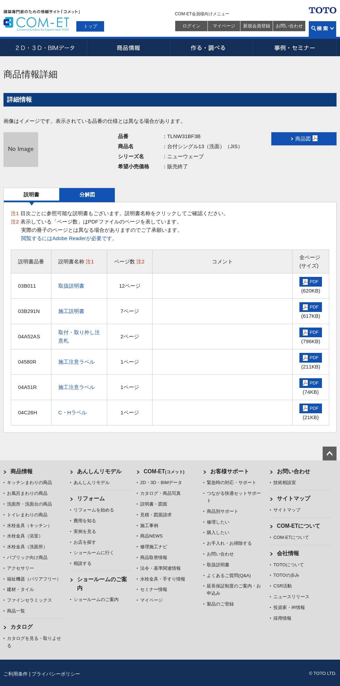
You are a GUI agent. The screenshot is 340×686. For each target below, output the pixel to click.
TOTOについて (288, 564)
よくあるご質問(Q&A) (229, 575)
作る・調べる (211, 47)
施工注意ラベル (76, 362)
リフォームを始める (94, 510)
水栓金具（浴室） (25, 536)
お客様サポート (229, 471)
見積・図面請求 (156, 514)
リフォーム (91, 498)
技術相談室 (284, 482)
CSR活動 (282, 585)
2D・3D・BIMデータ (45, 47)
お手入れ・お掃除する (229, 543)
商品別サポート (222, 511)
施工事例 (149, 525)
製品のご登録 (220, 604)
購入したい (218, 532)
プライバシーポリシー (56, 674)
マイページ (224, 25)
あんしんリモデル (99, 471)
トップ (90, 26)
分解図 (87, 194)
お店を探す (85, 542)
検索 (322, 29)
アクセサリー (20, 568)
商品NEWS (151, 536)
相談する (83, 563)
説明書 (31, 194)
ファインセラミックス (29, 600)
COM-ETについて (299, 526)
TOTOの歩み (286, 575)
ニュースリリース (291, 596)
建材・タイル (20, 589)
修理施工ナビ (153, 546)
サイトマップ (293, 498)
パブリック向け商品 (27, 557)
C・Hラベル (72, 412)
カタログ (21, 627)
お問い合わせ (289, 25)
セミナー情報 (153, 589)
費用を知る (85, 520)
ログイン (191, 25)
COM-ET (164, 471)
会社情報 (288, 553)
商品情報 (128, 47)
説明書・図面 (153, 504)
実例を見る (85, 531)
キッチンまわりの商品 (29, 482)
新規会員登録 (256, 25)
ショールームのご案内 (96, 599)
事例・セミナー (295, 47)
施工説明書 (71, 311)
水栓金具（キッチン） (29, 525)
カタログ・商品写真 (160, 493)
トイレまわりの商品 (27, 514)
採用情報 (282, 618)
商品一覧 (16, 610)
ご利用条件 (15, 674)
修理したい (218, 522)
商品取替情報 (153, 557)
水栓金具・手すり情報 (162, 579)
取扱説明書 (71, 286)
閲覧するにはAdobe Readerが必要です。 (69, 238)
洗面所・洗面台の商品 (29, 504)
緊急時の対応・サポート (231, 482)
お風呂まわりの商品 (27, 493)
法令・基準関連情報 (160, 568)
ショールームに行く (94, 552)
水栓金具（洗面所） (27, 546)
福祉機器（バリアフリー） (34, 579)
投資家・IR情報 (289, 607)
